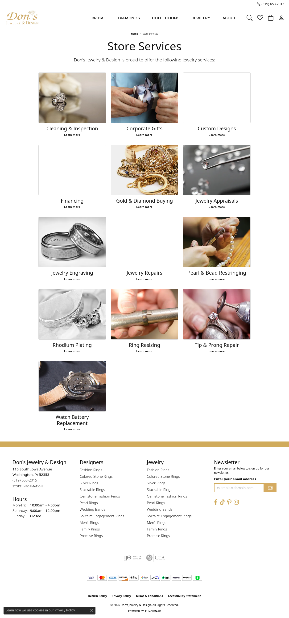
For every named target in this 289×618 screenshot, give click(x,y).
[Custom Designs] (217, 97)
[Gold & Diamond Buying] (144, 170)
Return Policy (97, 596)
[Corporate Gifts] (144, 97)
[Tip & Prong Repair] (217, 314)
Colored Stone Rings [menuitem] (96, 476)
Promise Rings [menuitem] (91, 535)
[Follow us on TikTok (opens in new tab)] (222, 502)
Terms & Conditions (149, 596)
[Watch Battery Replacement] (72, 386)
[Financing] (72, 170)
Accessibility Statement (184, 596)
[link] (270, 4)
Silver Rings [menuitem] (89, 483)
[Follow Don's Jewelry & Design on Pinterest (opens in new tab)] (229, 502)
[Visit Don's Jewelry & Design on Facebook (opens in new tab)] (216, 502)
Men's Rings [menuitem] (89, 522)
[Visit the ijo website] (133, 558)
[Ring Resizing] (144, 314)
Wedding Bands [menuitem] (92, 509)
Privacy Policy (121, 596)
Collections (165, 17)
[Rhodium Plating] (72, 314)
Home (134, 33)
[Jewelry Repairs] (144, 242)
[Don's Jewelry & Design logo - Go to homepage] (22, 17)
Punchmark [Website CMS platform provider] (153, 611)
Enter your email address (235, 479)
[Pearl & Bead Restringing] (217, 242)
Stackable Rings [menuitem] (92, 489)
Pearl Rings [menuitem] (89, 502)
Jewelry (201, 17)
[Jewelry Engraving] (72, 242)
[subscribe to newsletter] (270, 487)
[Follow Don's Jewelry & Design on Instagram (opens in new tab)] (236, 502)
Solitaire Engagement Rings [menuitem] (102, 516)
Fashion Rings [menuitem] (91, 469)
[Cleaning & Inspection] (72, 97)
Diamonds (129, 17)
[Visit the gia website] (155, 558)
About (229, 17)
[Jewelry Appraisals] (217, 170)
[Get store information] (27, 486)
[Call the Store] (24, 480)
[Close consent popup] (91, 610)
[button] (249, 17)
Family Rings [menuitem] (90, 529)
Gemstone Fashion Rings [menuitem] (100, 496)
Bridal (99, 17)
